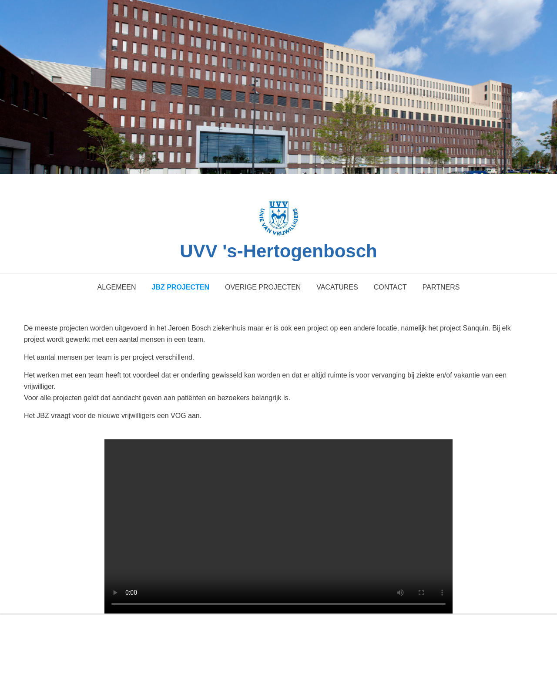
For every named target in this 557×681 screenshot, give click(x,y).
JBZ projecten (180, 287)
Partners (441, 287)
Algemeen (116, 287)
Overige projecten (263, 287)
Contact (390, 287)
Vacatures (337, 287)
